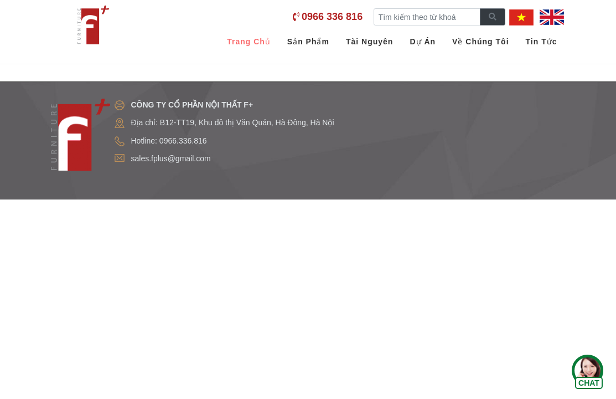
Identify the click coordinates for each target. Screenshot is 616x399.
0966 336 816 (332, 16)
